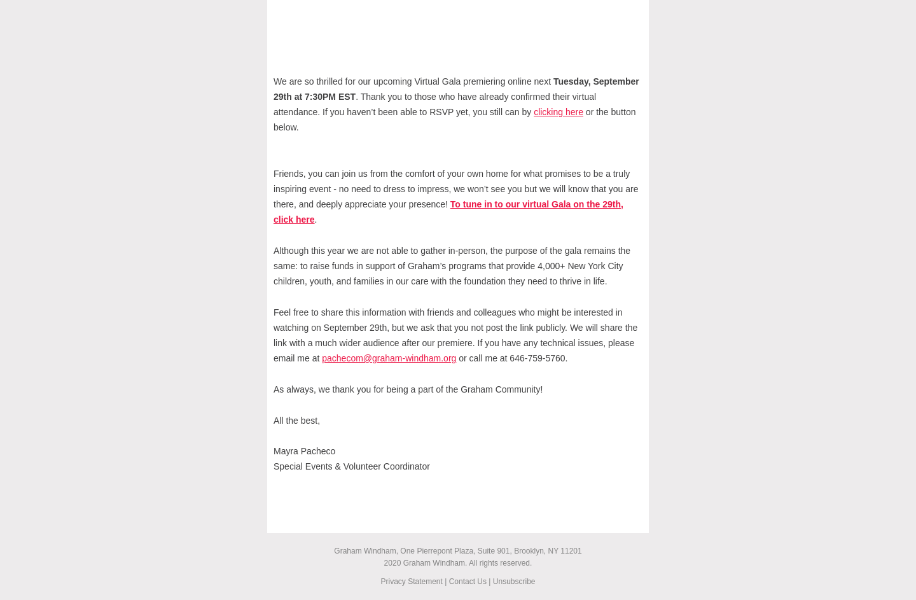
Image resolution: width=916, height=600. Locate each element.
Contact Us (468, 581)
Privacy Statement (411, 581)
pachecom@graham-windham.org (389, 358)
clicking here (558, 112)
